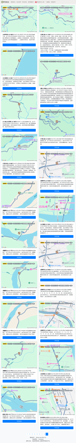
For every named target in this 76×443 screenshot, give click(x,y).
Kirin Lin (44, 437)
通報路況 (13, 2)
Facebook (40, 439)
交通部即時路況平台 (45, 441)
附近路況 (24, 2)
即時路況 (5, 2)
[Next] (49, 433)
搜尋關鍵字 (31, 2)
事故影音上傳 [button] (39, 2)
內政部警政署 (35, 441)
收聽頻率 (53, 2)
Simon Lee (38, 437)
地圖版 (48, 2)
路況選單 (19, 2)
